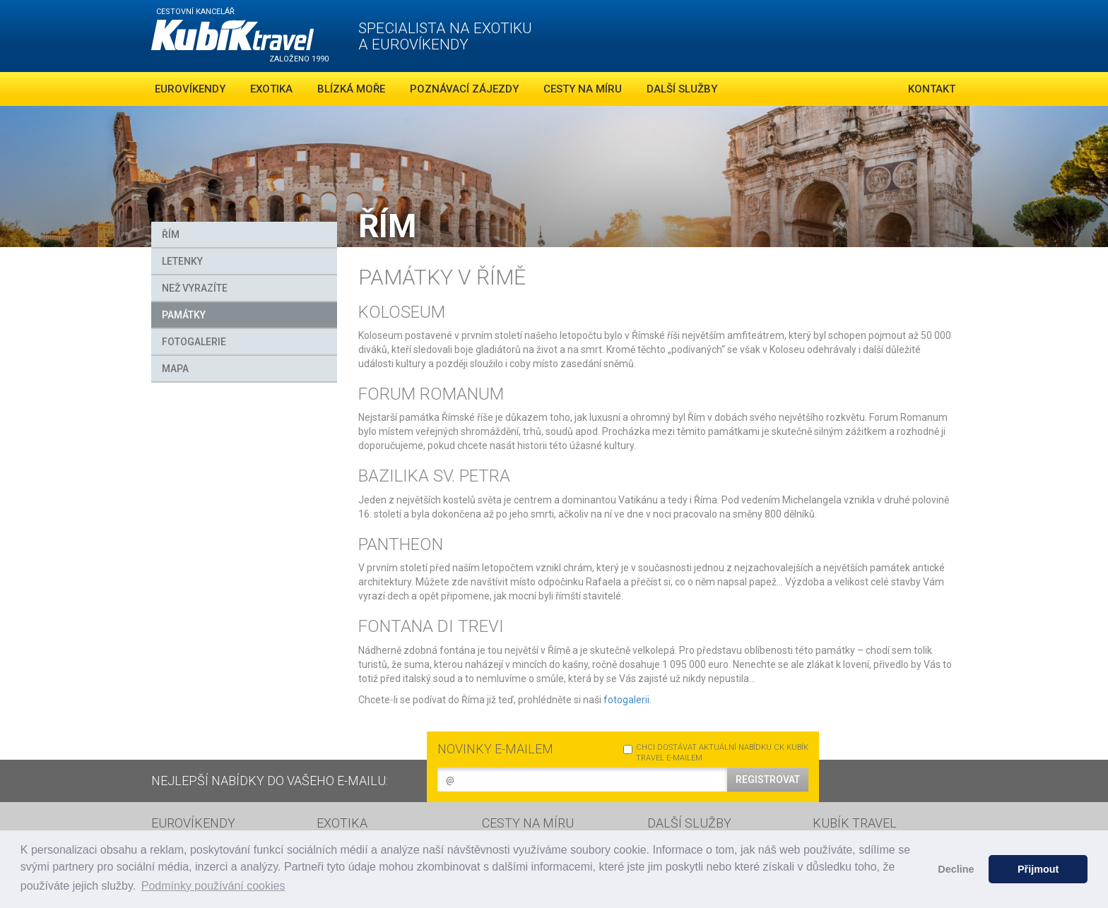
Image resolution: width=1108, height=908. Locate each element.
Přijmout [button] (1038, 869)
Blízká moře (351, 89)
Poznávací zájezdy (464, 89)
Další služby (682, 89)
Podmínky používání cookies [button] (213, 886)
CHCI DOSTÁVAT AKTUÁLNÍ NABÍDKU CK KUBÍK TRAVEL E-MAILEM (715, 753)
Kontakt (931, 89)
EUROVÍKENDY (193, 823)
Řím (170, 234)
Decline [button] (956, 869)
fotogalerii (626, 699)
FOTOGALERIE (194, 341)
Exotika (271, 89)
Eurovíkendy (190, 89)
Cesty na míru (582, 89)
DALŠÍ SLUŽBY (689, 823)
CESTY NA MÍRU (528, 823)
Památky (184, 315)
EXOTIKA (342, 823)
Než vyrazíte (195, 288)
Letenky (182, 261)
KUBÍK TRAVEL (855, 823)
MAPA (175, 368)
